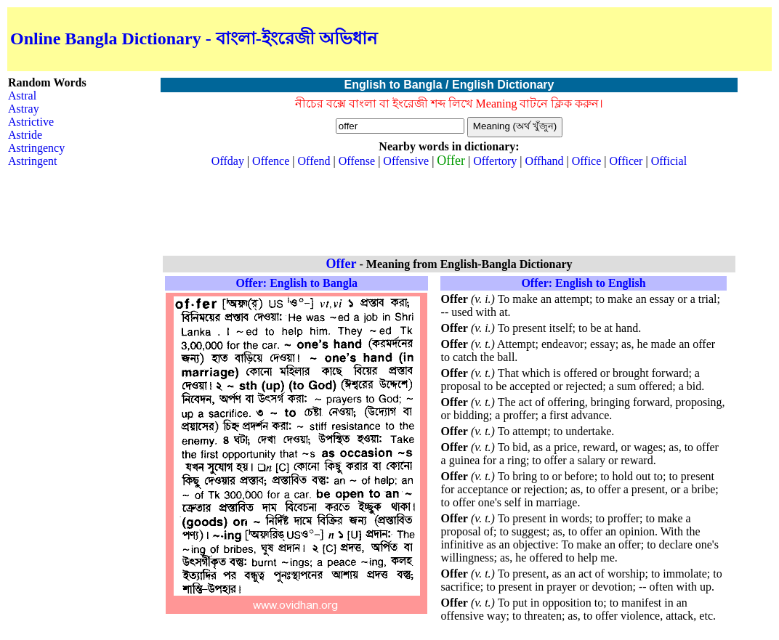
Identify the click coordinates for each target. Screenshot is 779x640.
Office (587, 161)
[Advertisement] (599, 39)
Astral (22, 95)
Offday (227, 161)
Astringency (36, 148)
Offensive (406, 161)
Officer (626, 161)
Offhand (544, 161)
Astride (25, 135)
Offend (314, 161)
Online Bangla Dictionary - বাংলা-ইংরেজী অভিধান (193, 38)
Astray (23, 108)
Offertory (495, 161)
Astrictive (31, 122)
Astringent (32, 161)
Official (669, 161)
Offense (357, 161)
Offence (270, 161)
